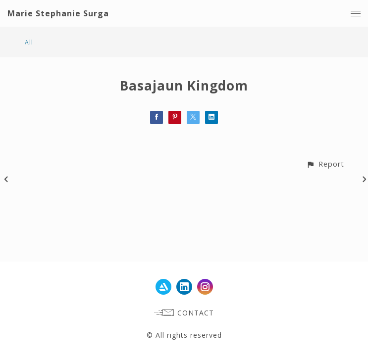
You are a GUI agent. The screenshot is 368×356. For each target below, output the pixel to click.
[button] (325, 164)
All (29, 42)
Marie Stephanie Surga (58, 13)
